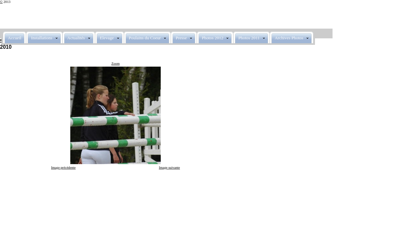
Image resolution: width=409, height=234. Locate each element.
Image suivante (169, 167)
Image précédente (63, 167)
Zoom (115, 63)
